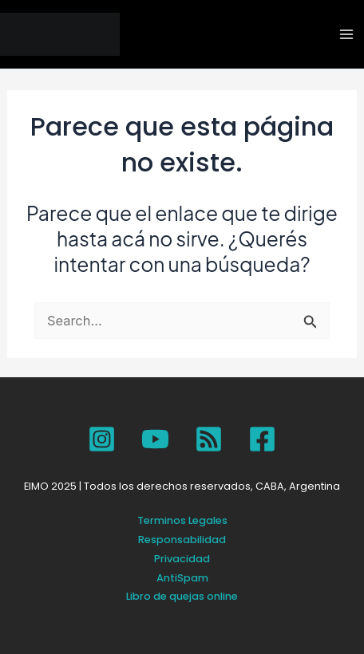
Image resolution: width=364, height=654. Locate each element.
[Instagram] (102, 439)
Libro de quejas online (182, 596)
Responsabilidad (182, 539)
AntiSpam (182, 578)
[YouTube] (155, 439)
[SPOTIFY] (209, 439)
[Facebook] (262, 439)
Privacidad (182, 558)
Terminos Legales (182, 520)
